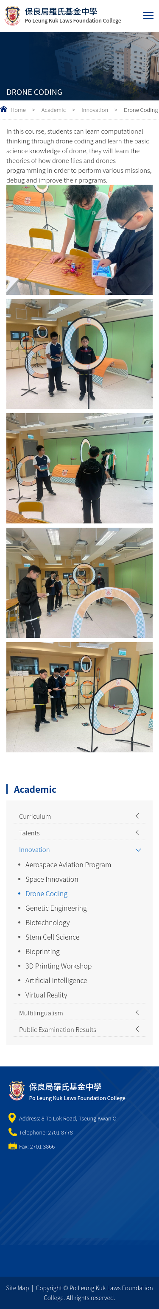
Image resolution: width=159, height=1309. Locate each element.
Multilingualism (41, 1012)
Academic (54, 110)
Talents (29, 832)
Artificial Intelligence (56, 980)
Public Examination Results (57, 1029)
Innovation (94, 110)
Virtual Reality (46, 994)
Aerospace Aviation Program (68, 864)
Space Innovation (51, 879)
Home (18, 110)
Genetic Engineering (56, 908)
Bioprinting (42, 951)
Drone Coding (46, 893)
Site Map (17, 1287)
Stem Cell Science (52, 937)
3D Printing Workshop (58, 965)
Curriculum (35, 816)
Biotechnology (47, 922)
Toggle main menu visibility (149, 13)
